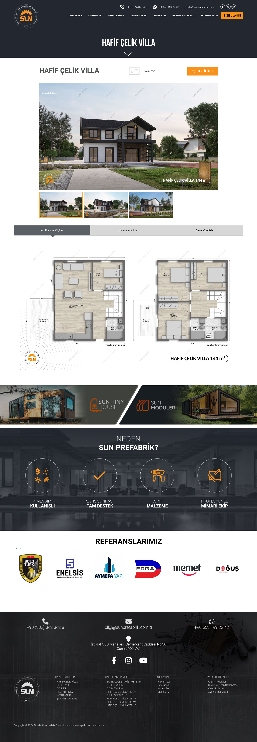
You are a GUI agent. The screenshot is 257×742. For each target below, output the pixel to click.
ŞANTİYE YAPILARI (67, 698)
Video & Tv (163, 691)
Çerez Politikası (216, 688)
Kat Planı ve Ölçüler (52, 230)
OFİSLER (61, 688)
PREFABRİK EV (65, 691)
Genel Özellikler (205, 230)
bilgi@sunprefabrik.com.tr (199, 7)
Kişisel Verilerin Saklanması (223, 685)
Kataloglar (163, 688)
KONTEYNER (64, 695)
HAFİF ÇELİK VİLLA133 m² (121, 691)
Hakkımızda (164, 681)
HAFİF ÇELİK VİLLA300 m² (121, 702)
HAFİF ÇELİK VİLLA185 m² (121, 698)
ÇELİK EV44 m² (115, 688)
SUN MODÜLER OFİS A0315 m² (124, 681)
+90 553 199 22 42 (166, 7)
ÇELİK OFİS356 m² (117, 695)
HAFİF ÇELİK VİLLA (67, 681)
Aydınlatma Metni (218, 691)
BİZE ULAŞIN (232, 15)
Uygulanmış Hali (128, 230)
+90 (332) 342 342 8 (134, 7)
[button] (46, 185)
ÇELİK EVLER (64, 685)
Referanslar (164, 685)
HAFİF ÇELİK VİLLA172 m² (121, 705)
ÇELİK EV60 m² (115, 685)
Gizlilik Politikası (217, 681)
